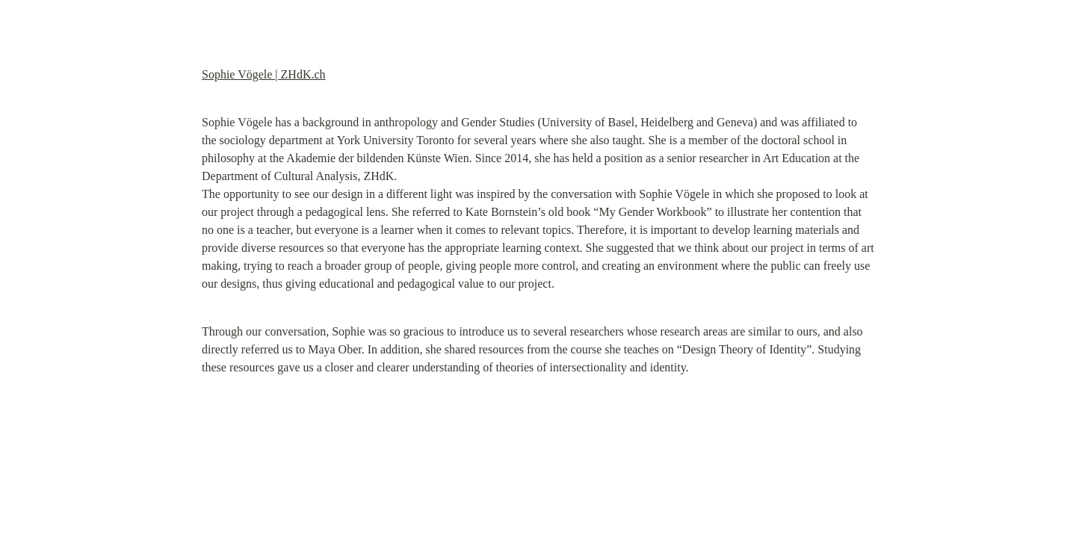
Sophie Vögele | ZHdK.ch (264, 74)
